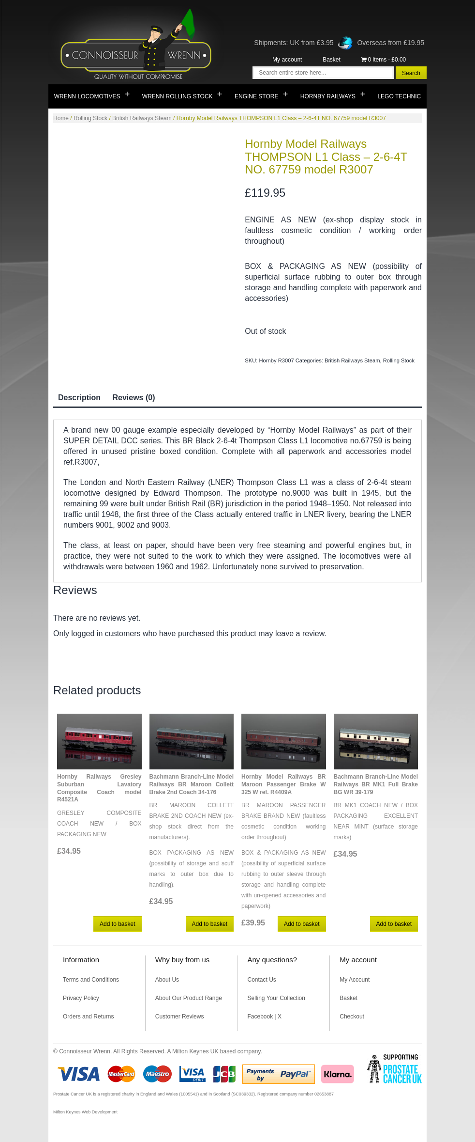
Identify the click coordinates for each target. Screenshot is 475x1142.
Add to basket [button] (117, 924)
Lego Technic (399, 96)
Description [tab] (79, 397)
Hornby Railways (328, 96)
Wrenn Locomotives (87, 96)
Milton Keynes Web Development (85, 1112)
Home (61, 118)
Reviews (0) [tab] (133, 397)
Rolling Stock (90, 118)
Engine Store (256, 96)
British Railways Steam (142, 118)
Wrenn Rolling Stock (177, 96)
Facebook (260, 1016)
